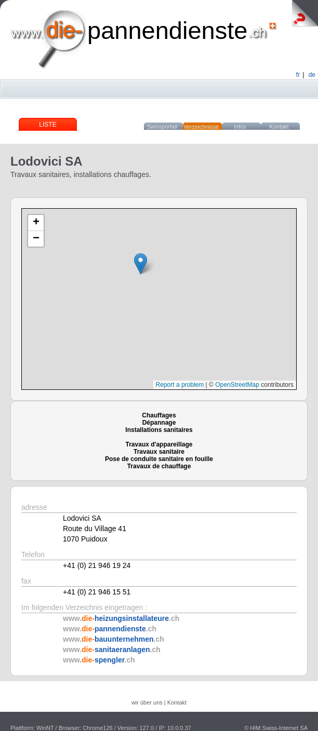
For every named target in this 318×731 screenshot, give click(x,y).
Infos (240, 127)
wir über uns (147, 702)
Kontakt (278, 127)
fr (298, 74)
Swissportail (162, 127)
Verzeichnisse (201, 127)
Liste (47, 124)
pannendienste (167, 30)
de (312, 74)
